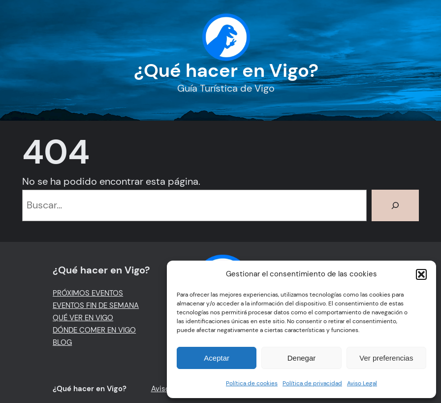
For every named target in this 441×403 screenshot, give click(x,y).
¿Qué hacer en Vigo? (226, 70)
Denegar (301, 358)
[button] (421, 274)
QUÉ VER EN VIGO (83, 318)
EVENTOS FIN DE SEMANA (96, 305)
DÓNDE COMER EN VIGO (94, 330)
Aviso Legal (362, 383)
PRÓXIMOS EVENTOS (88, 293)
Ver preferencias (386, 358)
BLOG (62, 342)
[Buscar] (395, 205)
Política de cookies (252, 383)
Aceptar (216, 358)
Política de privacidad (312, 383)
